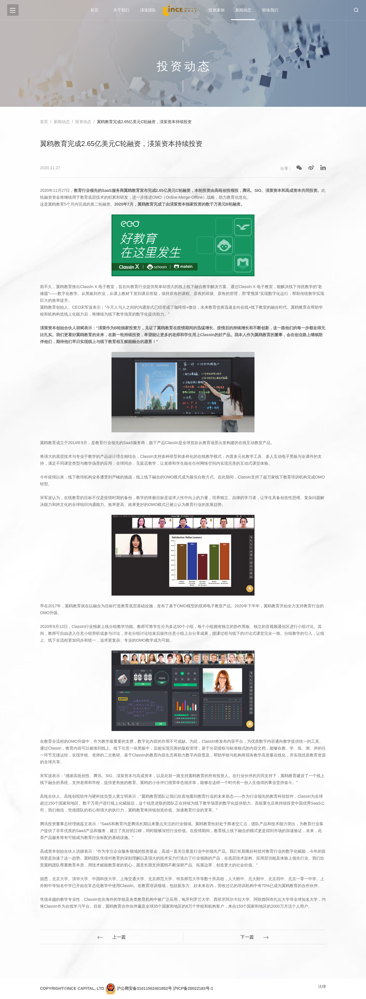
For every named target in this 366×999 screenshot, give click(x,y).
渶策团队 (148, 10)
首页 (94, 10)
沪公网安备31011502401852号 (144, 988)
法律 (322, 986)
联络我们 (270, 10)
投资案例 (216, 10)
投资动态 (83, 121)
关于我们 (121, 10)
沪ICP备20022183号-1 (193, 988)
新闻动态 (243, 10)
